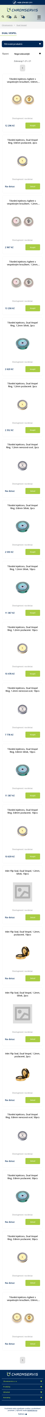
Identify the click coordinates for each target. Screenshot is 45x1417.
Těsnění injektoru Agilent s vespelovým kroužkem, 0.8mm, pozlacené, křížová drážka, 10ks (22, 80)
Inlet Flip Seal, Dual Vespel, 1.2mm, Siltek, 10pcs (22, 872)
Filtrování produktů (22, 44)
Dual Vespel (22, 25)
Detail (32, 186)
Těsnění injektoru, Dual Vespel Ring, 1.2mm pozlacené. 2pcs (22, 385)
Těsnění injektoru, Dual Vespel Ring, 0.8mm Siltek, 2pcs (22, 507)
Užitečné (22, 1392)
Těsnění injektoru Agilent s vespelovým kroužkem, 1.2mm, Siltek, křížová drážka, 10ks (22, 263)
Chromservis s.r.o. (22, 1381)
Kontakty (22, 1398)
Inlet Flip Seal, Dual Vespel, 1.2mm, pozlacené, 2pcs (22, 1055)
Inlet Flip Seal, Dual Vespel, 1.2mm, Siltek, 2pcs (22, 994)
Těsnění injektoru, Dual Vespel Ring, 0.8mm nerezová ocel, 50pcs (22, 1116)
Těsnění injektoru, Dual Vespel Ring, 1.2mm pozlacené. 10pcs (22, 628)
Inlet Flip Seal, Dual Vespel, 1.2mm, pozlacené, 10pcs (22, 933)
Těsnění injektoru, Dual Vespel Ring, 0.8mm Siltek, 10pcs (22, 750)
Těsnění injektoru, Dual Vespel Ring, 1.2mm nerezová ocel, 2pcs (22, 446)
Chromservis (7, 25)
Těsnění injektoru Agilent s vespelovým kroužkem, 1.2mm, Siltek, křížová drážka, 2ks (22, 202)
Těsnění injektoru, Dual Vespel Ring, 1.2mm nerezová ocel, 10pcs (22, 689)
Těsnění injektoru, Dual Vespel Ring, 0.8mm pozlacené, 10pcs (22, 811)
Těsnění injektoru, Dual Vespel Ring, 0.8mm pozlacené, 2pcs (22, 141)
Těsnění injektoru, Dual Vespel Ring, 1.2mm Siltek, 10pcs (22, 568)
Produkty (22, 1387)
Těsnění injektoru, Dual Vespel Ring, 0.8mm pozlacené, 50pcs (22, 1177)
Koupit (33, 125)
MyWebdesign (32, 1410)
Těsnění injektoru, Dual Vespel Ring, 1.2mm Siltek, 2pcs (22, 324)
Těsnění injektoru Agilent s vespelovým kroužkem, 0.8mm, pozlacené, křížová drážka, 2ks (22, 1299)
